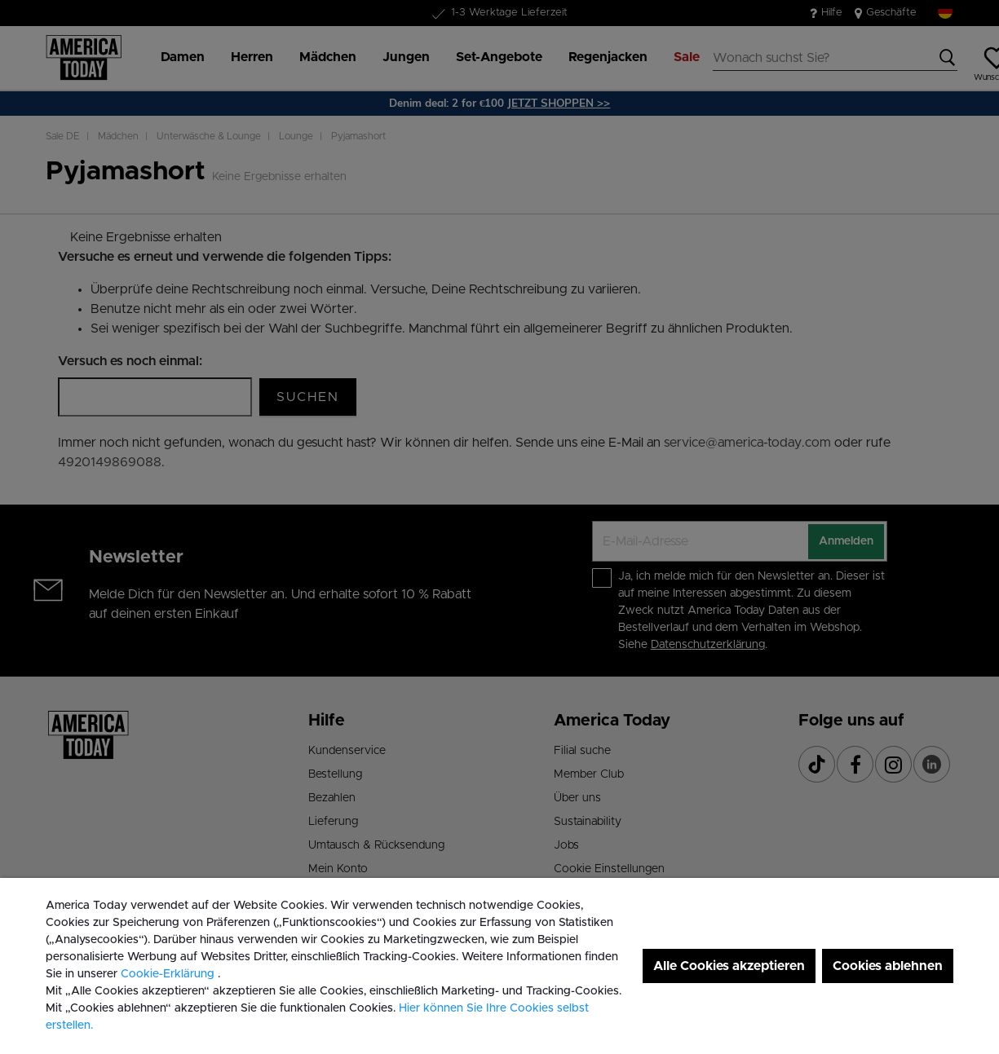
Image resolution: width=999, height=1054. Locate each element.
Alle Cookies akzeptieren (729, 965)
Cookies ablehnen (888, 965)
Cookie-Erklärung (169, 974)
